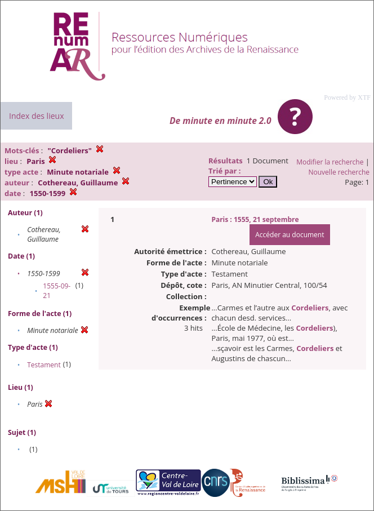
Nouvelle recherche (339, 172)
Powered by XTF (347, 97)
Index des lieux (36, 115)
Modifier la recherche (329, 162)
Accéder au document (289, 234)
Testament (44, 365)
